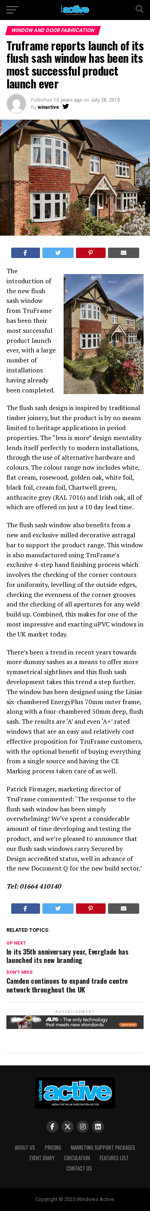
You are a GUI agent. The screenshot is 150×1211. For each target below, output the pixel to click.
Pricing (53, 1147)
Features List (114, 1158)
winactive (48, 107)
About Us (25, 1147)
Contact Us (79, 1168)
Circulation (77, 1158)
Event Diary (42, 1158)
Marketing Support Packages (103, 1147)
